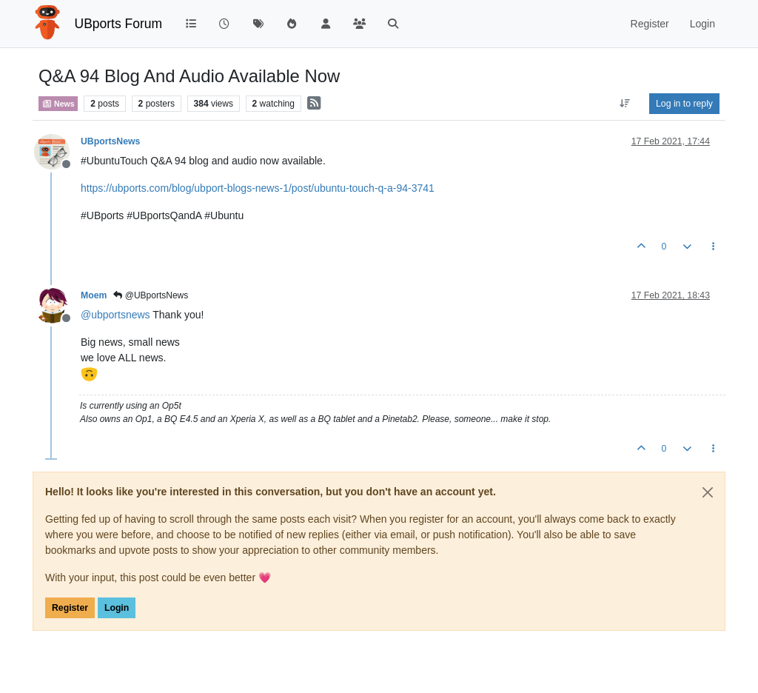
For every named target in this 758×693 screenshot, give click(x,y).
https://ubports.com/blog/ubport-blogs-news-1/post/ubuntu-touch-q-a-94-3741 (258, 188)
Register (70, 608)
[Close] (708, 492)
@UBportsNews (150, 295)
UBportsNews (110, 141)
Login (116, 608)
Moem (94, 295)
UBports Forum (119, 23)
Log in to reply (684, 103)
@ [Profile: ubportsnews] (115, 315)
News (58, 103)
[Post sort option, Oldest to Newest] (625, 103)
